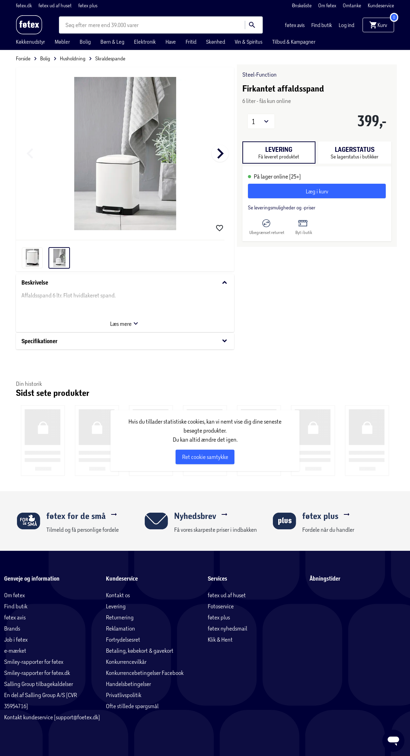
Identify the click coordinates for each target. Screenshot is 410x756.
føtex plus (87, 5)
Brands (12, 628)
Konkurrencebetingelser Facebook (145, 672)
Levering (116, 606)
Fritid (191, 41)
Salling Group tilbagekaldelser (38, 683)
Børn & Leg (112, 41)
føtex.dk (24, 5)
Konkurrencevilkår (126, 661)
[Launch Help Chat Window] (393, 741)
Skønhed (215, 41)
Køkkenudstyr (30, 41)
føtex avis (295, 25)
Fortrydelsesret (123, 639)
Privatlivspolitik (123, 695)
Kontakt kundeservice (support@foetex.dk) (52, 717)
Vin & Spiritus (248, 41)
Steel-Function (259, 74)
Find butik (322, 25)
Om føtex (327, 5)
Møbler (62, 41)
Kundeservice (381, 5)
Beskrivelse (125, 282)
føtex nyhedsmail (227, 628)
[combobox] (76, 25)
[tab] (278, 152)
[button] (261, 121)
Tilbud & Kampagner (293, 41)
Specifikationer (125, 341)
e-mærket (15, 650)
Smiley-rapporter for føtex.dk (37, 672)
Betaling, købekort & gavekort (139, 650)
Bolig (85, 41)
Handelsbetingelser (128, 683)
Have (171, 41)
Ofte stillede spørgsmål (132, 706)
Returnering (120, 617)
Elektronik (145, 41)
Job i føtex (16, 639)
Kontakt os (118, 595)
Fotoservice (221, 606)
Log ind (346, 25)
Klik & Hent (220, 639)
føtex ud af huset (55, 5)
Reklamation (120, 628)
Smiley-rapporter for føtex (33, 661)
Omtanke (352, 5)
